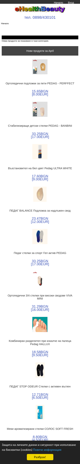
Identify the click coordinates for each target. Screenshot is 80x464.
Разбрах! (40, 457)
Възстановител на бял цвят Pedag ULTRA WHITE (40, 168)
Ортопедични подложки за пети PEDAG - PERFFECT (40, 83)
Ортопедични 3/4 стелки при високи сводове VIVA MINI (40, 297)
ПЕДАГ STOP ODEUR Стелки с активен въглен (40, 386)
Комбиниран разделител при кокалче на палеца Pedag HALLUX (40, 342)
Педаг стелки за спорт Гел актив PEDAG (40, 253)
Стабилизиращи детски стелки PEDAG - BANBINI (40, 125)
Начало (58, 2)
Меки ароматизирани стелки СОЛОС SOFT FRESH (40, 428)
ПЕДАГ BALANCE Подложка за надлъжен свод (40, 210)
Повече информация (47, 450)
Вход (71, 2)
